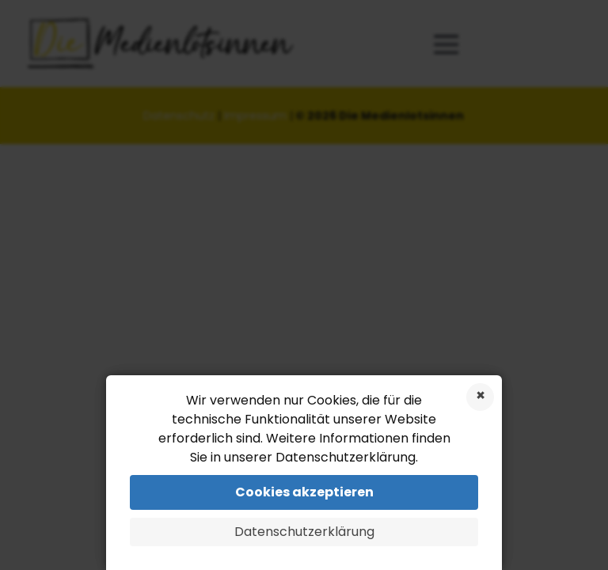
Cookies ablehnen (480, 397)
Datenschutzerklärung (304, 531)
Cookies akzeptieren (304, 492)
